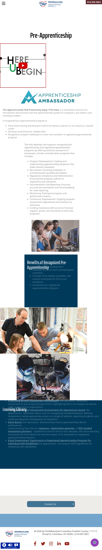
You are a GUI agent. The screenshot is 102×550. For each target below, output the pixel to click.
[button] (23, 66)
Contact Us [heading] (50, 504)
